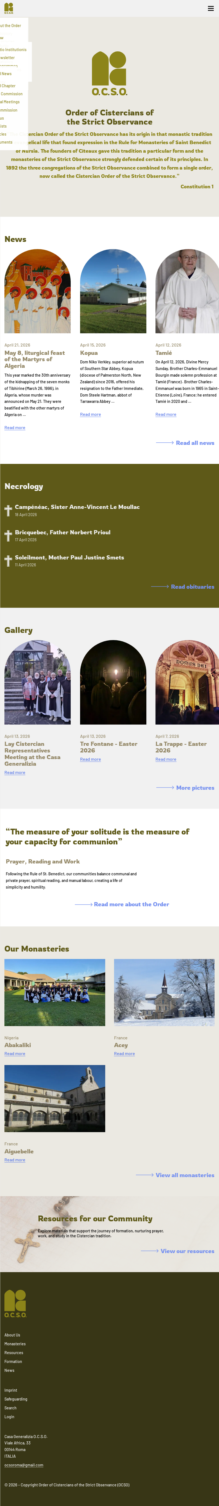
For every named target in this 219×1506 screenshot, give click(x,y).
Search (10, 1407)
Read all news (185, 442)
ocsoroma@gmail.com (23, 1465)
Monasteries (15, 1343)
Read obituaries (183, 586)
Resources (13, 1352)
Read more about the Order (122, 904)
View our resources (178, 1250)
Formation (13, 1361)
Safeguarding (15, 1399)
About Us (12, 1335)
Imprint (10, 1390)
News (9, 1370)
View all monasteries (175, 1175)
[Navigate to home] (11, 8)
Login (9, 1416)
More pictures (185, 787)
